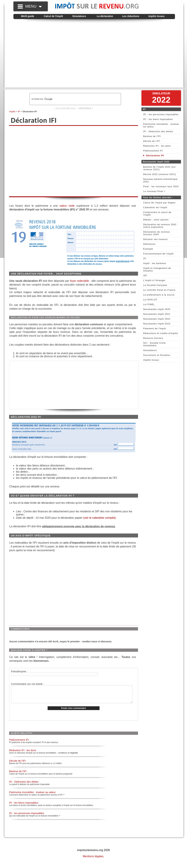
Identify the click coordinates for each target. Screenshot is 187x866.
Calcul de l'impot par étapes (159, 202)
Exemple (148, 249)
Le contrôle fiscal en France (159, 290)
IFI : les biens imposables (23, 806)
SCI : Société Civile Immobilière (154, 344)
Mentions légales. (93, 859)
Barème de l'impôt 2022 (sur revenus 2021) (159, 168)
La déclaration (105, 16)
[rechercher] (69, 99)
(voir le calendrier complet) (99, 517)
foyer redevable (79, 280)
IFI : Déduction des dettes (23, 785)
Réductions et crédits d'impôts (160, 333)
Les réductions (130, 16)
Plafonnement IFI (19, 743)
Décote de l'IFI (17, 764)
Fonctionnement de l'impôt (158, 253)
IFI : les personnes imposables (26, 816)
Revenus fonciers (153, 338)
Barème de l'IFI (17, 774)
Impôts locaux (156, 16)
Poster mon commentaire (73, 712)
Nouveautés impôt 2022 (156, 319)
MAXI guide (27, 16)
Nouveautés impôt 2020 (156, 309)
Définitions (149, 244)
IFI (19, 111)
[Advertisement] (32, 57)
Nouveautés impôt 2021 (156, 314)
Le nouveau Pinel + (154, 191)
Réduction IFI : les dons (22, 753)
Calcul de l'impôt (53, 16)
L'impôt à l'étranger (154, 280)
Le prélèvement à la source (159, 294)
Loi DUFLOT (150, 299)
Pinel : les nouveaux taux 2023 (161, 186)
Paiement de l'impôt (154, 328)
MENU (33, 6)
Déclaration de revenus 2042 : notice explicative (160, 225)
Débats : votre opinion (156, 219)
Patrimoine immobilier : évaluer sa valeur (32, 795)
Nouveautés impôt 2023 (156, 323)
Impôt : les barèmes (154, 263)
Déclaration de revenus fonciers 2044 (156, 233)
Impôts (12, 111)
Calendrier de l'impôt (155, 207)
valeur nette (67, 205)
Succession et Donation (156, 355)
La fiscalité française (155, 285)
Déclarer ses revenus (155, 239)
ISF (145, 275)
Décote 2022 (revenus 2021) (159, 174)
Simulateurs (79, 16)
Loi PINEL (149, 304)
